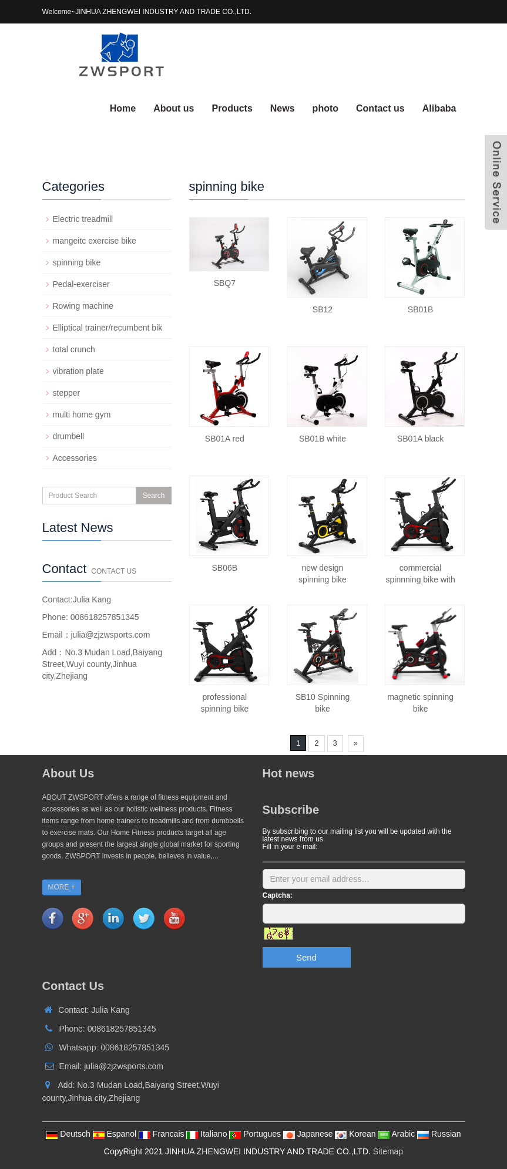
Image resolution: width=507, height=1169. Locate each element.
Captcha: (278, 895)
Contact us (380, 108)
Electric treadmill (83, 219)
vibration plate (78, 371)
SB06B (225, 567)
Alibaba (439, 108)
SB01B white (322, 438)
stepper (66, 392)
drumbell (69, 436)
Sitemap (388, 1151)
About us (173, 108)
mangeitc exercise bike (94, 240)
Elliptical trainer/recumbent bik (108, 327)
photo (325, 108)
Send (306, 957)
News (282, 108)
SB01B (421, 309)
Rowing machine (83, 306)
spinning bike (77, 262)
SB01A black (420, 438)
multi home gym (82, 414)
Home (123, 108)
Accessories (75, 458)
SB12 (323, 309)
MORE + (61, 887)
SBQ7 (225, 283)
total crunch (74, 349)
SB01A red (224, 438)
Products (231, 108)
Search (153, 495)
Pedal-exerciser (81, 284)
